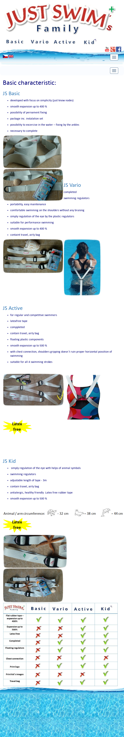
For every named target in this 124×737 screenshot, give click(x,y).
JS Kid (9, 461)
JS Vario (72, 185)
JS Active (13, 308)
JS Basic (11, 93)
